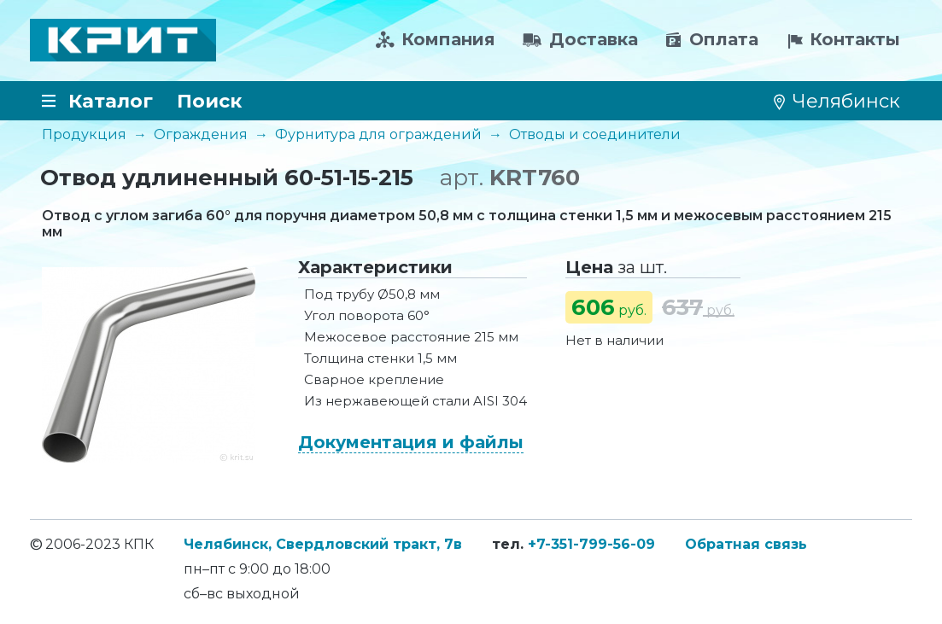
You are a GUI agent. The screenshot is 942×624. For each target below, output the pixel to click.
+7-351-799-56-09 (591, 544)
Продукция (84, 134)
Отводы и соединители (595, 134)
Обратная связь (746, 544)
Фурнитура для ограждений (378, 134)
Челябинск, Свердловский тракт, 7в (323, 544)
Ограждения (201, 134)
